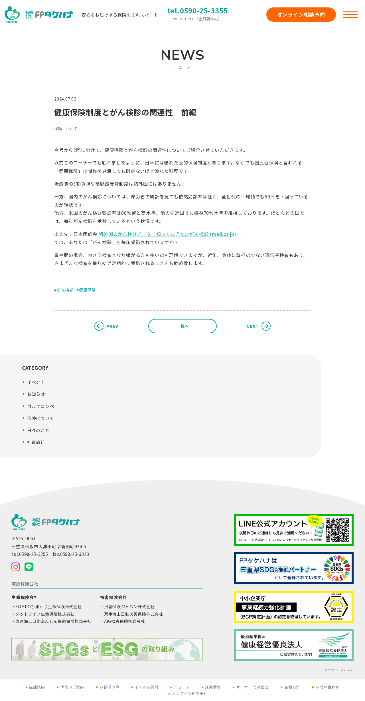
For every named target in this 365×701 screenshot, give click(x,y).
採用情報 (213, 687)
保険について (66, 128)
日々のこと (38, 430)
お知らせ (36, 394)
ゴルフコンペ (40, 406)
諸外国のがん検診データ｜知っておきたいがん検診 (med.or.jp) (167, 233)
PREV (112, 326)
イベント (36, 382)
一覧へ (182, 326)
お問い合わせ (327, 687)
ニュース (181, 687)
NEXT (253, 326)
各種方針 (292, 687)
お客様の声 (109, 687)
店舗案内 (37, 687)
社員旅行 (36, 442)
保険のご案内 (72, 687)
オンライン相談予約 (301, 14)
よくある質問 (147, 687)
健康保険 (87, 290)
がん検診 (65, 290)
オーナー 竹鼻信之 (252, 687)
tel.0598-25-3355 (197, 10)
